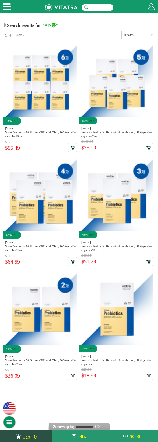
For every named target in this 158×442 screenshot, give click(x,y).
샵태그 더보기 (15, 35)
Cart (72, 147)
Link (41, 98)
